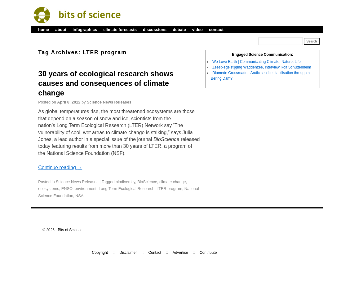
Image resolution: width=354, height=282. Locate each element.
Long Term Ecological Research (126, 188)
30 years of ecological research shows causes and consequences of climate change (105, 83)
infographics (85, 29)
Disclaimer (128, 252)
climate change (172, 181)
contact (216, 29)
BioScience (147, 181)
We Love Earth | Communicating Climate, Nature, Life (256, 61)
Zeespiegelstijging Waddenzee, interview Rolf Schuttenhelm (261, 67)
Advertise (180, 252)
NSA (79, 195)
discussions (154, 29)
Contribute (208, 252)
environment (85, 188)
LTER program (169, 188)
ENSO (67, 188)
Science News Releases (109, 102)
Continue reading (60, 167)
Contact (154, 252)
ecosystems (48, 188)
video (197, 29)
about (60, 29)
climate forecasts (120, 29)
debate (179, 29)
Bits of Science (70, 230)
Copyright (100, 252)
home (43, 29)
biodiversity (125, 181)
